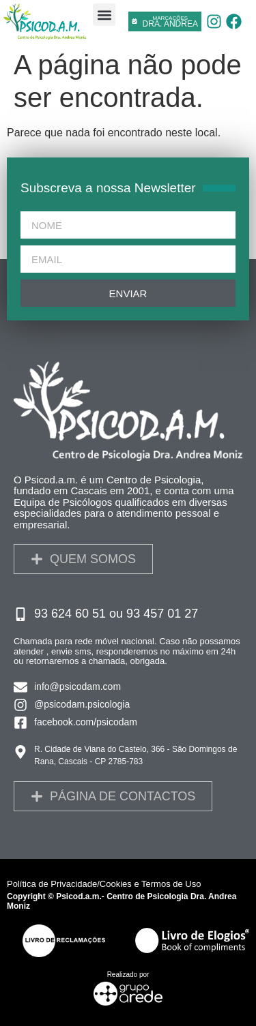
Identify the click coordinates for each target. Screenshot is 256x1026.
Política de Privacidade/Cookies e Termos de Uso (104, 884)
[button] (104, 14)
